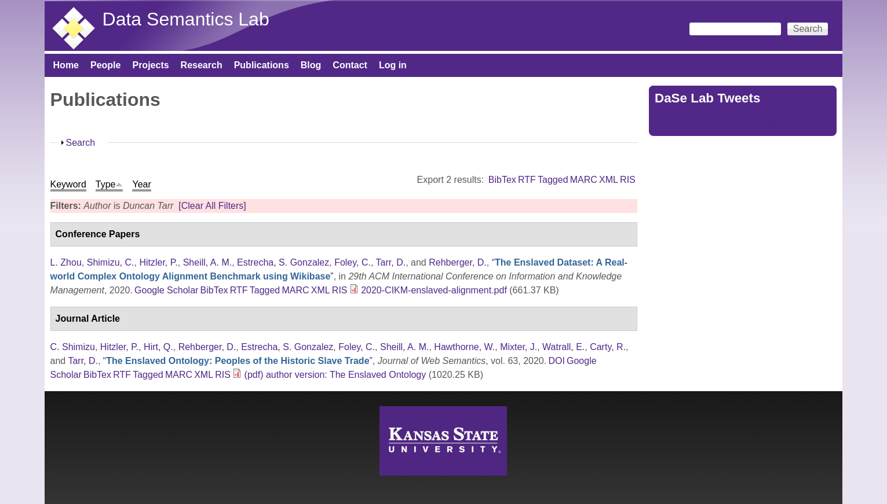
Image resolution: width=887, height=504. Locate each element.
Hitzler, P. (158, 262)
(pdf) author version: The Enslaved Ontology (335, 375)
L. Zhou (66, 262)
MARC (583, 180)
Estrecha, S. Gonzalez (283, 262)
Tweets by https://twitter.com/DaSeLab (733, 123)
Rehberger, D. (458, 262)
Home (66, 65)
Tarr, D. (391, 262)
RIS (628, 180)
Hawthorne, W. (464, 347)
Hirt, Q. (158, 347)
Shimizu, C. (110, 262)
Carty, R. (608, 347)
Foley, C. (352, 262)
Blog (311, 65)
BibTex (502, 180)
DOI (556, 361)
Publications (261, 65)
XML (608, 180)
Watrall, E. (563, 347)
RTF (527, 180)
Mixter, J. (518, 347)
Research (201, 65)
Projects (150, 65)
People (105, 65)
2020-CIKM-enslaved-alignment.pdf (434, 290)
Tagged (553, 180)
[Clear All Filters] (212, 206)
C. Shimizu (72, 347)
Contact (350, 65)
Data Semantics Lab (186, 19)
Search (81, 143)
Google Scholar (166, 290)
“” (238, 361)
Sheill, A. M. (207, 262)
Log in (393, 65)
